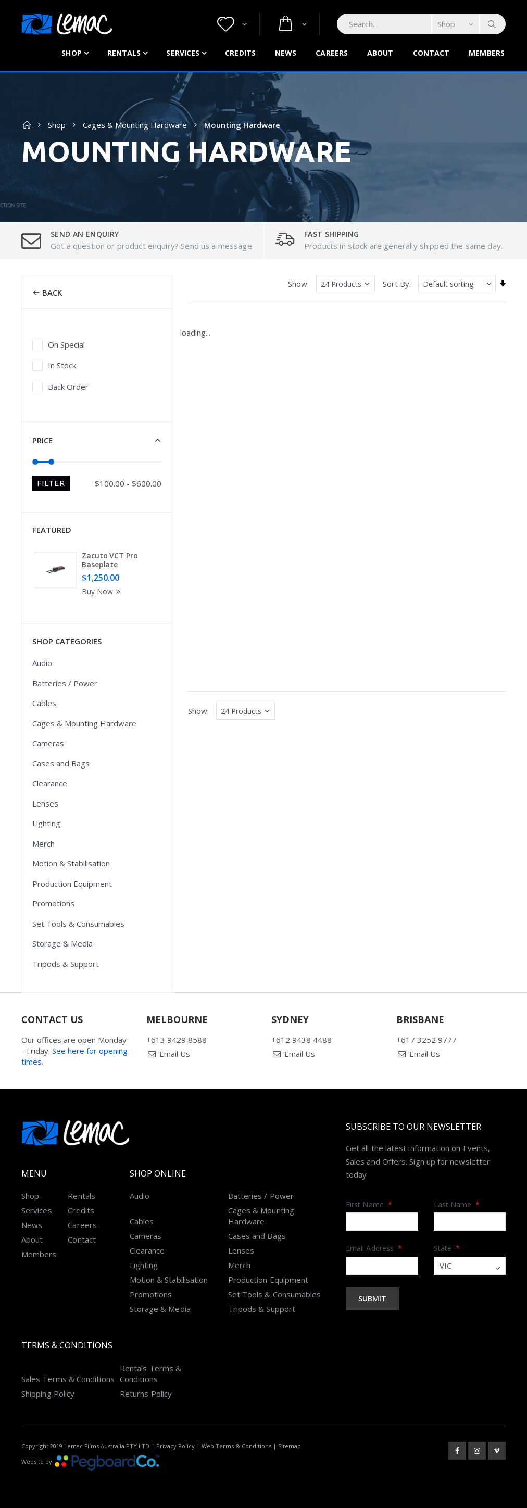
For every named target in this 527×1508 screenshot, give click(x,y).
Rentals (124, 53)
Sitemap (289, 1446)
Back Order (68, 386)
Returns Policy (146, 1393)
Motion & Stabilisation (71, 863)
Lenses (45, 803)
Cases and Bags (61, 763)
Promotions (53, 903)
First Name (369, 1204)
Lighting (46, 823)
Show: (298, 283)
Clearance (49, 783)
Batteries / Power (64, 683)
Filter (51, 483)
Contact (431, 53)
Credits (240, 53)
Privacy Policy (175, 1446)
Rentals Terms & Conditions (150, 1373)
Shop (71, 53)
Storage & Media (62, 943)
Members (487, 53)
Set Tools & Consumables (78, 923)
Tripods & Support (65, 964)
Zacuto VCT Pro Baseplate (110, 560)
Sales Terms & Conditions (68, 1379)
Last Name (457, 1204)
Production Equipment (72, 883)
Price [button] (42, 440)
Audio (42, 663)
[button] (232, 24)
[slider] (36, 461)
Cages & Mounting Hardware (135, 125)
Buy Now (102, 591)
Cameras (48, 743)
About (380, 53)
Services (182, 53)
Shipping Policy (47, 1393)
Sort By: (397, 283)
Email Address (374, 1248)
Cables (44, 703)
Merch (43, 843)
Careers (332, 53)
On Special (66, 344)
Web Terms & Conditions (236, 1446)
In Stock (62, 365)
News (285, 53)
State (447, 1248)
